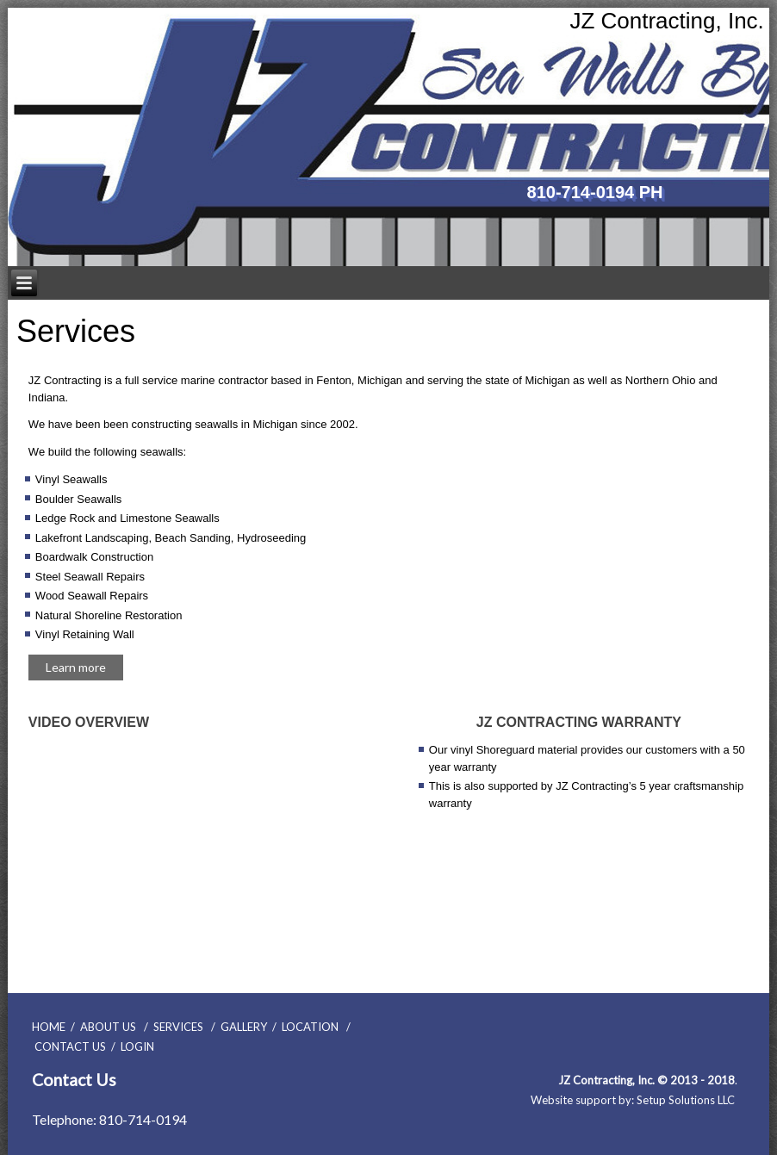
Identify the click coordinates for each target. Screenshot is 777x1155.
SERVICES (178, 1027)
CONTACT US (70, 1046)
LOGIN (137, 1046)
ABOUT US (108, 1027)
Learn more (76, 667)
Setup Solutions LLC (686, 1100)
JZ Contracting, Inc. (666, 21)
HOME (48, 1027)
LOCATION (310, 1027)
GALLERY (244, 1027)
